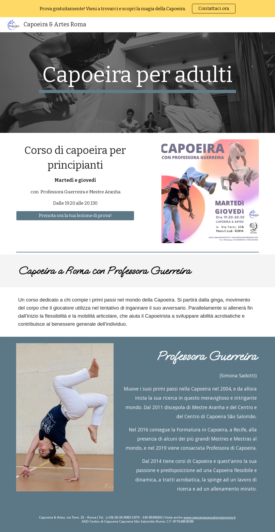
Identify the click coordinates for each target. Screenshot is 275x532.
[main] (137, 77)
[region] (137, 8)
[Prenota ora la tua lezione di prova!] (75, 216)
